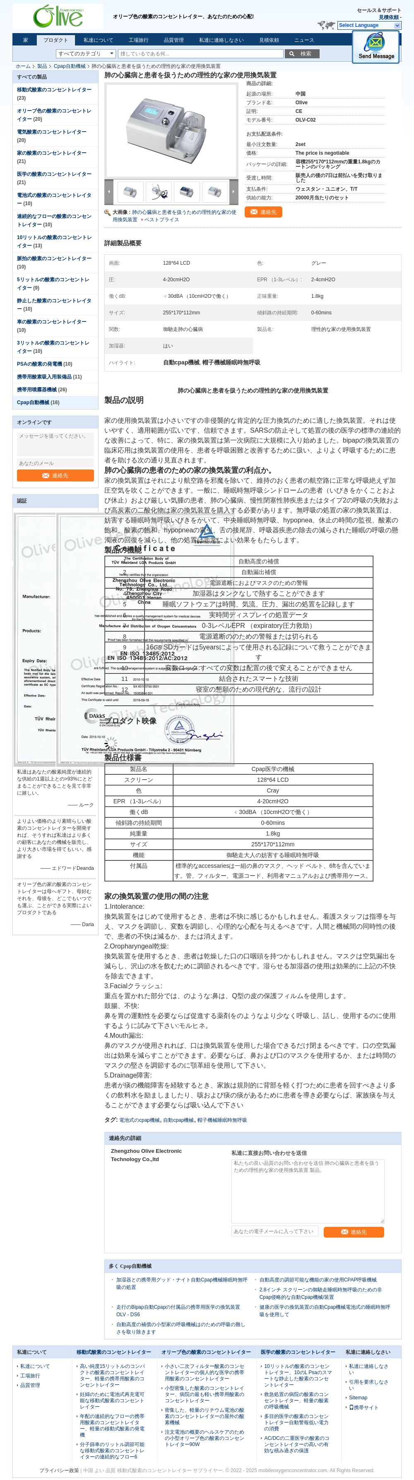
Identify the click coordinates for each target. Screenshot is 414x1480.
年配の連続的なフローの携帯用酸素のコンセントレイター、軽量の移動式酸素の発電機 (112, 1425)
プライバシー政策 (59, 1470)
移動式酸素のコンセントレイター (54, 90)
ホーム (23, 66)
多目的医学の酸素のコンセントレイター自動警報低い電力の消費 (296, 1422)
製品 (42, 66)
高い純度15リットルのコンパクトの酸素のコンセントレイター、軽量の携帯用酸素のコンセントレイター (112, 1375)
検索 (306, 53)
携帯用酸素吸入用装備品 (44, 377)
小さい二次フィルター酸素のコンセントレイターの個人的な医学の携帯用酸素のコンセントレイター (204, 1372)
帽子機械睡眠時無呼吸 (222, 1120)
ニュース (304, 40)
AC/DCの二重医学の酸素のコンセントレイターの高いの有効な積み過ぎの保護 (296, 1444)
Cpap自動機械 (70, 66)
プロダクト (55, 40)
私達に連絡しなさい (221, 40)
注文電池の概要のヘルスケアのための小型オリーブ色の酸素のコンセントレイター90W (204, 1438)
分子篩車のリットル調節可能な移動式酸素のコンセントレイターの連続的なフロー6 (112, 1451)
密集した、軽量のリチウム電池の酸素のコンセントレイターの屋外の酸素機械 (204, 1416)
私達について (98, 40)
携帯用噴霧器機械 (37, 390)
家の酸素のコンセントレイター (52, 153)
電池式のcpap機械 (139, 1120)
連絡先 (55, 475)
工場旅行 (139, 40)
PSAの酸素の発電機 (39, 364)
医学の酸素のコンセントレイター (54, 174)
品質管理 (174, 40)
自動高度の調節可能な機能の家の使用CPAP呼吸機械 (318, 1280)
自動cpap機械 (178, 1120)
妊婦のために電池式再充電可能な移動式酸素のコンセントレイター (112, 1400)
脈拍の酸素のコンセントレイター (54, 258)
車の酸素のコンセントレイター (52, 322)
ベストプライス (161, 220)
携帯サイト (364, 1408)
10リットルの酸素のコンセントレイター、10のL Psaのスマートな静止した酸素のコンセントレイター (298, 1375)
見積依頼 (389, 17)
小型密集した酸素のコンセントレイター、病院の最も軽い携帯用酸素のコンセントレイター (204, 1394)
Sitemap (358, 1398)
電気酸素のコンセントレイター (52, 132)
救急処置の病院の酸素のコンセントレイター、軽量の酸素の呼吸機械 (296, 1400)
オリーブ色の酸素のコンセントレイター (206, 1352)
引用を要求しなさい (369, 1385)
